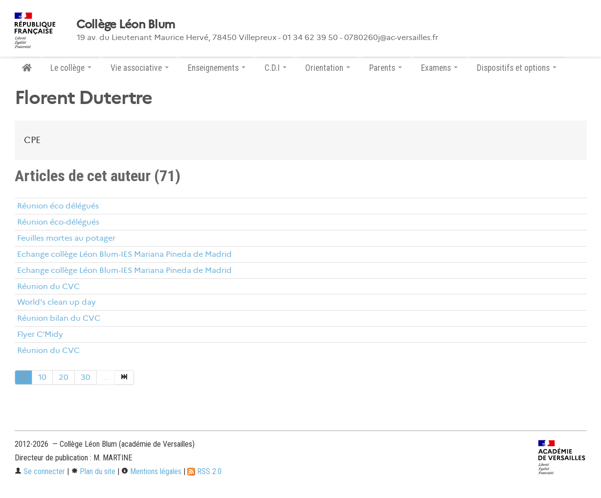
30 (85, 377)
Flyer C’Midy (40, 334)
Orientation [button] (327, 68)
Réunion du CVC (48, 286)
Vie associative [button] (140, 68)
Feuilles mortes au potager (66, 238)
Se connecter (40, 471)
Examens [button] (439, 68)
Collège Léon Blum (125, 24)
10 (42, 377)
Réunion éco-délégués (58, 222)
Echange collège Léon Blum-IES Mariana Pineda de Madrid (124, 254)
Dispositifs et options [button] (516, 68)
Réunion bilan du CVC (58, 318)
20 (63, 377)
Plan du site (93, 471)
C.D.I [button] (276, 68)
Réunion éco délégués (58, 205)
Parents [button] (385, 68)
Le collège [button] (70, 68)
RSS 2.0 (204, 471)
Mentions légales (151, 471)
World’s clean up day (56, 302)
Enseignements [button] (216, 68)
